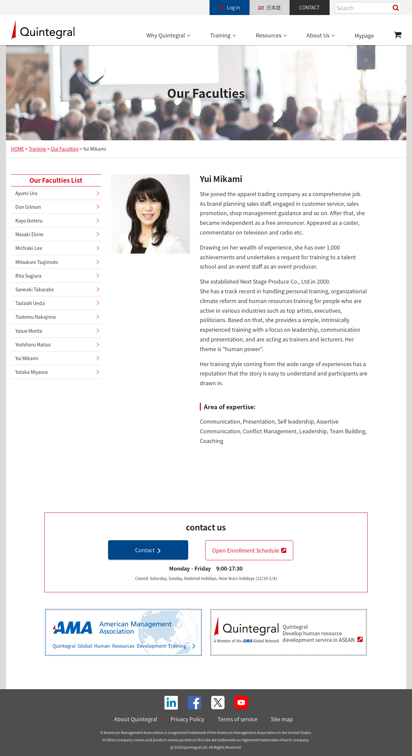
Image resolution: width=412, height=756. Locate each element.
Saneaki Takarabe (34, 289)
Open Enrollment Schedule (245, 550)
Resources (268, 35)
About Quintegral (135, 719)
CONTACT (309, 7)
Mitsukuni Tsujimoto (36, 262)
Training (220, 35)
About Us (318, 35)
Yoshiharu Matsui (33, 344)
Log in (233, 7)
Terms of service (238, 719)
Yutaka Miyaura (31, 371)
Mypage (364, 35)
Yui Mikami (26, 358)
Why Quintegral (165, 35)
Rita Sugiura (28, 275)
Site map (282, 719)
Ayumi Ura (26, 193)
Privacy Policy (187, 719)
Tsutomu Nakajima (35, 316)
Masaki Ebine (29, 234)
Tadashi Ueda (30, 303)
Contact (145, 550)
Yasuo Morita (28, 330)
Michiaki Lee (28, 248)
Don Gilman (28, 206)
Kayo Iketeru (28, 220)
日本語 (274, 7)
